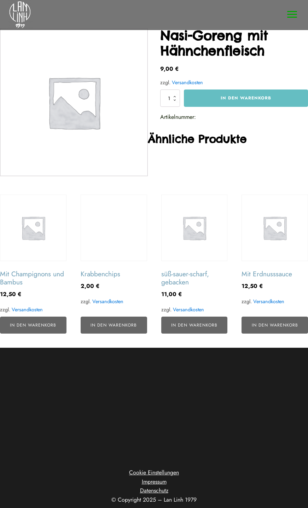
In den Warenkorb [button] (33, 325)
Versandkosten (187, 82)
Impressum (154, 482)
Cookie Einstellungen (154, 472)
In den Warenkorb (246, 98)
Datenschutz (154, 490)
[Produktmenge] (170, 98)
